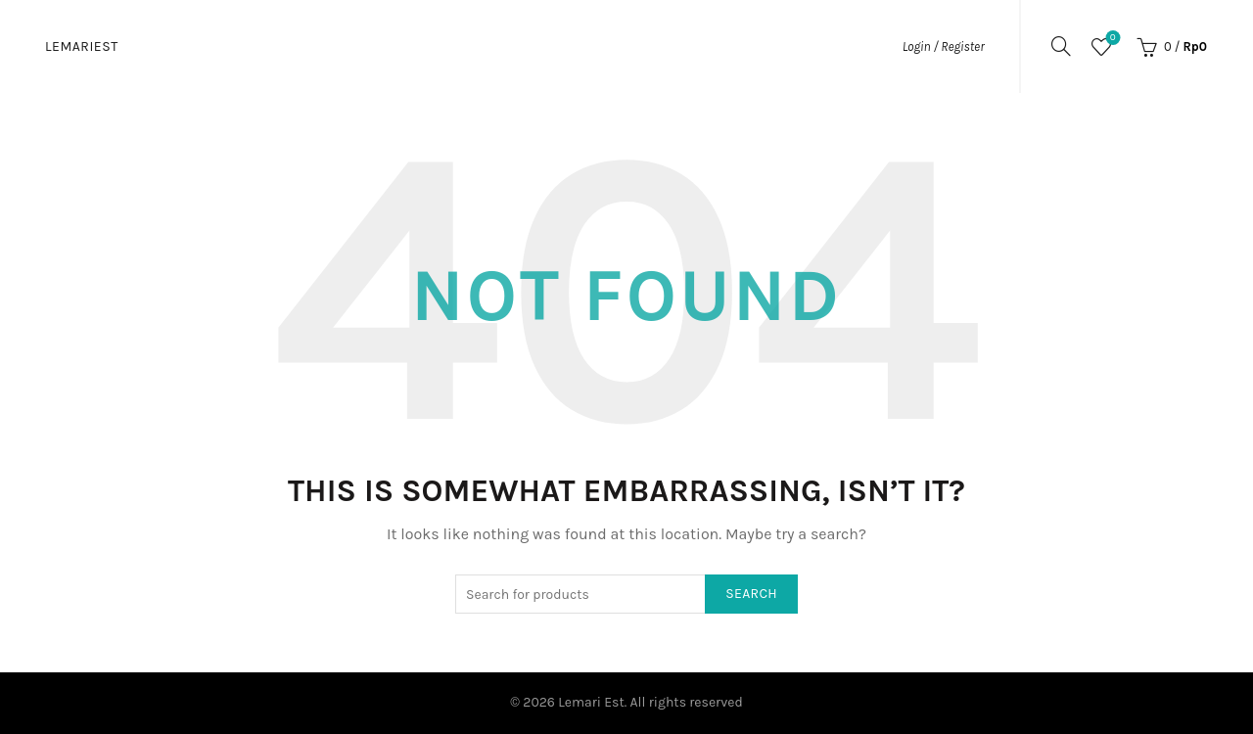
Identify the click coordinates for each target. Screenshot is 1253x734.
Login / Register (944, 46)
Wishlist (1110, 38)
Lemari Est (591, 702)
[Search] (1061, 46)
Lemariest (81, 46)
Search (751, 593)
